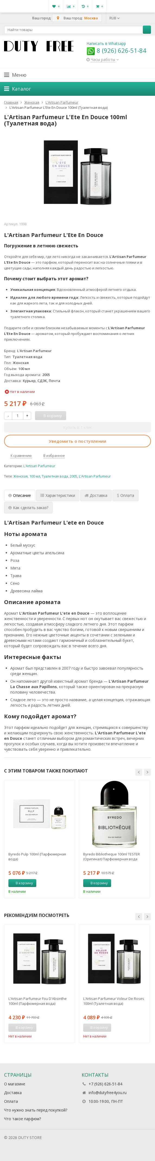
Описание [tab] (19, 495)
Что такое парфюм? (22, 1118)
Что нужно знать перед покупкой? (35, 1110)
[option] (39, 839)
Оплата (11, 1101)
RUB (114, 18)
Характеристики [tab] (57, 495)
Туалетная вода (55, 476)
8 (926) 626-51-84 (116, 50)
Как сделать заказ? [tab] (28, 507)
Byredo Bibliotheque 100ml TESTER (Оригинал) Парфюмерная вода (111, 856)
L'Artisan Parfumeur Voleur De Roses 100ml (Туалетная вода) (113, 1001)
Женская (20, 476)
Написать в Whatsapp (106, 43)
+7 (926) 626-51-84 (105, 1083)
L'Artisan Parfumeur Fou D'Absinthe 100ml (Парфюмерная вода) (37, 1001)
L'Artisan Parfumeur (39, 466)
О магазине (14, 1083)
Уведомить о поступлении (77, 441)
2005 (73, 476)
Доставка (13, 1092)
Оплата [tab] (125, 495)
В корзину (21, 882)
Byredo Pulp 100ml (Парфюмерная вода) (37, 856)
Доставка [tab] (96, 495)
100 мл (34, 476)
